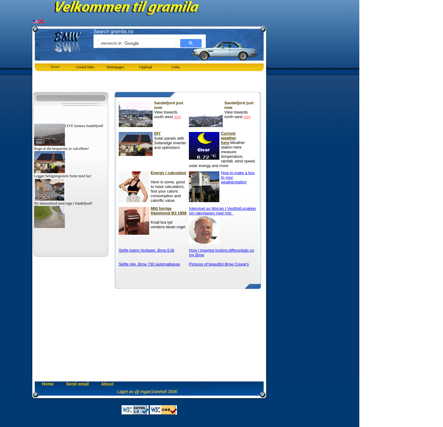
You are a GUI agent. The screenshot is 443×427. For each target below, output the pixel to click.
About (107, 383)
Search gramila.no (114, 31)
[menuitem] (115, 67)
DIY (156, 133)
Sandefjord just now (168, 105)
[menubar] (115, 67)
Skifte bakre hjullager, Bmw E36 (146, 250)
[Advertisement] (104, 82)
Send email (77, 383)
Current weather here (225, 133)
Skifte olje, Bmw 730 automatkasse (149, 264)
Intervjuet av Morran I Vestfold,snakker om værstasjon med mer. (222, 210)
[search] (136, 43)
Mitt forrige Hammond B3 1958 (168, 210)
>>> (177, 116)
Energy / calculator (168, 172)
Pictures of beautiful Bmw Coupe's (219, 264)
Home (54, 67)
